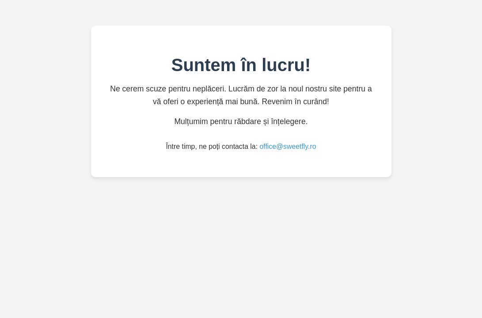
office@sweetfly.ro (287, 146)
